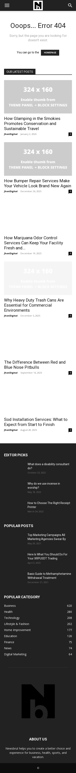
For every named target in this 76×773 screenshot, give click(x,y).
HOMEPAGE (50, 52)
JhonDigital (11, 134)
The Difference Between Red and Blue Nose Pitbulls (35, 365)
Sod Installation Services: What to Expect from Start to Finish (35, 422)
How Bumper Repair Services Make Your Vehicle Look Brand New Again (37, 183)
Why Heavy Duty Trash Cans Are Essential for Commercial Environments (34, 305)
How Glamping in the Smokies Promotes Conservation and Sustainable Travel (32, 123)
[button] (6, 5)
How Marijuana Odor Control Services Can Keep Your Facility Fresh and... (33, 242)
